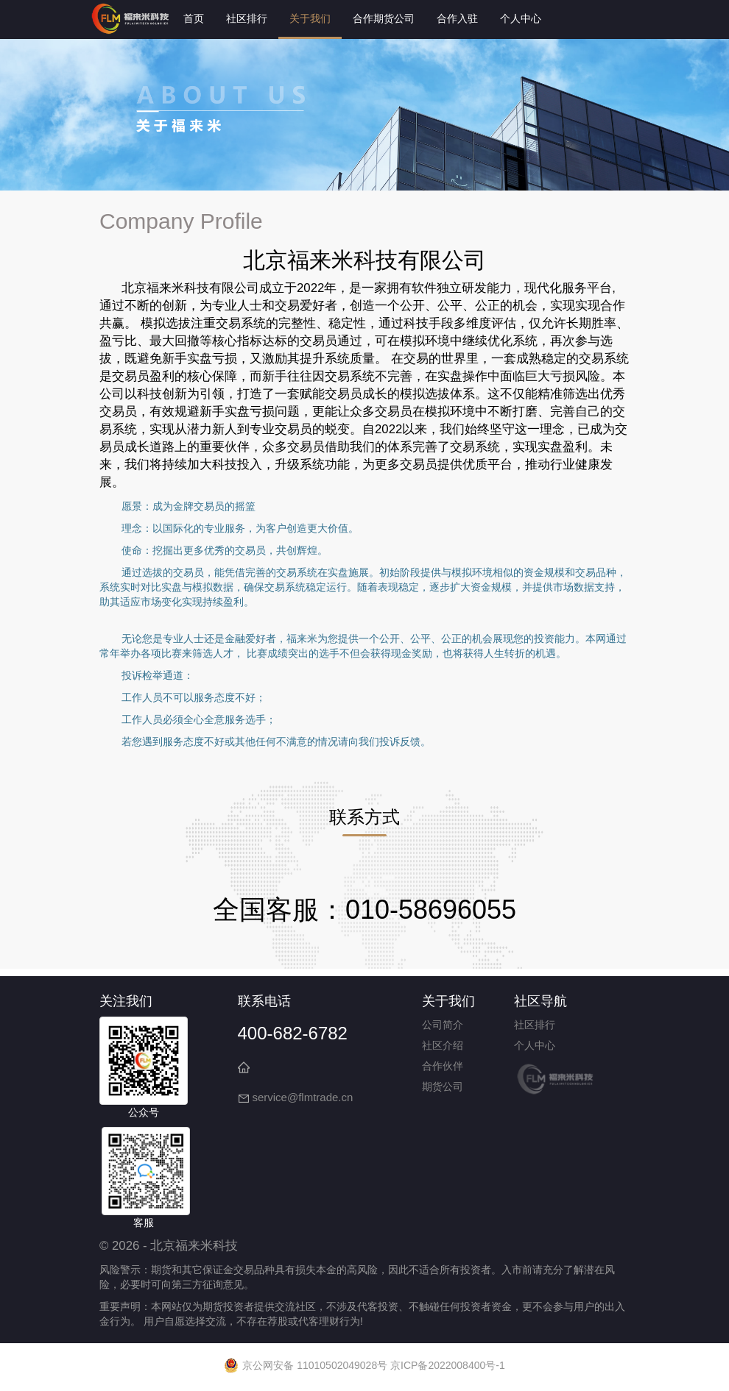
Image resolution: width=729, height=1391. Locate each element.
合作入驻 (457, 18)
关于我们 (310, 18)
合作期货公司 (384, 18)
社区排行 (246, 18)
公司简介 (442, 1025)
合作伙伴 (442, 1066)
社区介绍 (442, 1045)
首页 (193, 18)
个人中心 (520, 18)
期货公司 (442, 1086)
